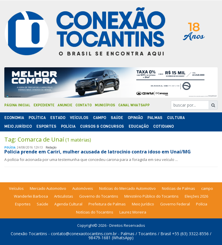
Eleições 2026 (196, 196)
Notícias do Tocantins (94, 212)
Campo (99, 117)
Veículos (79, 117)
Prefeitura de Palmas (107, 204)
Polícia (201, 204)
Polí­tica (37, 117)
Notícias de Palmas (178, 188)
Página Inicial (17, 105)
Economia (14, 117)
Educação (139, 126)
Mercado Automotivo (48, 188)
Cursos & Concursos (102, 126)
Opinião (135, 117)
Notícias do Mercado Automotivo (127, 188)
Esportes (46, 126)
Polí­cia (68, 126)
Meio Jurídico (18, 126)
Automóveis (82, 188)
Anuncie (65, 105)
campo (207, 188)
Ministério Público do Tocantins (151, 196)
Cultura (176, 117)
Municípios (105, 105)
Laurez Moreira (132, 212)
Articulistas (63, 196)
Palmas (154, 117)
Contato (83, 105)
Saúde (117, 117)
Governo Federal (175, 204)
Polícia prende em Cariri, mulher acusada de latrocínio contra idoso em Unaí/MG (97, 152)
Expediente (44, 105)
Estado (57, 117)
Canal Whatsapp (134, 105)
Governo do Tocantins (98, 196)
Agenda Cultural (68, 204)
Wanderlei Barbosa (31, 196)
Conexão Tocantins (29, 233)
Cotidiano (163, 126)
